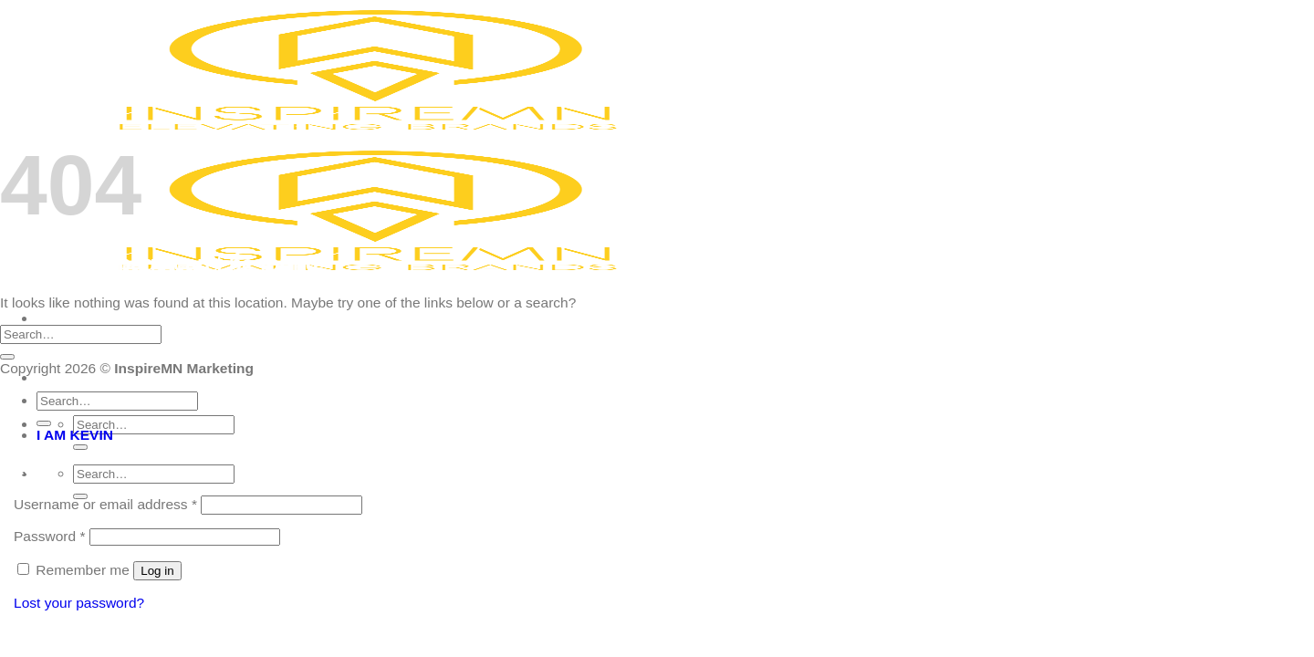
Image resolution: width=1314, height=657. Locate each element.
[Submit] (80, 447)
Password (49, 536)
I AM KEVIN (74, 435)
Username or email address (105, 504)
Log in (157, 571)
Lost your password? (79, 602)
